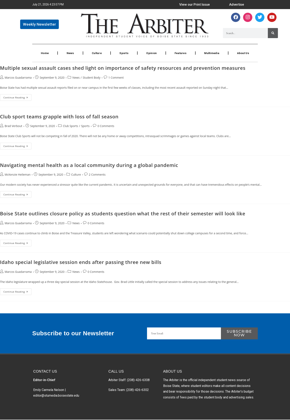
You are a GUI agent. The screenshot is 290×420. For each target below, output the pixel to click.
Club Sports (70, 126)
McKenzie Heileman (17, 175)
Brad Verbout (13, 126)
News (70, 53)
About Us (243, 53)
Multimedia (211, 53)
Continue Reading (17, 97)
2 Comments (97, 175)
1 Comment (116, 78)
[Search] (273, 33)
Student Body (91, 78)
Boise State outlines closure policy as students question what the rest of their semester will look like (122, 214)
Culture (96, 53)
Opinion (151, 53)
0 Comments (105, 126)
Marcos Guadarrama (18, 78)
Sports (123, 53)
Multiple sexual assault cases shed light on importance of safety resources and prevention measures (122, 68)
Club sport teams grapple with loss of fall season (59, 117)
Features (180, 53)
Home (45, 53)
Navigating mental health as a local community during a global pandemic (89, 165)
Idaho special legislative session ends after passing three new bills (80, 262)
